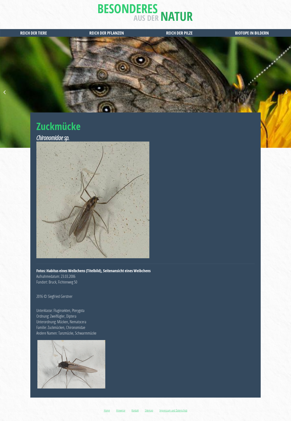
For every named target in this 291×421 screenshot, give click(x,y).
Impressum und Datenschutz (173, 410)
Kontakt (135, 410)
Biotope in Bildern (253, 33)
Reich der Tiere (34, 33)
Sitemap (149, 410)
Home (107, 410)
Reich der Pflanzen (107, 33)
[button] (4, 92)
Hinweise (120, 410)
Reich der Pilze (180, 33)
